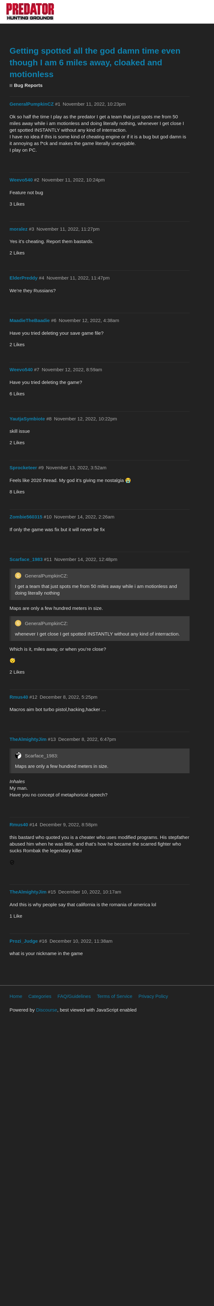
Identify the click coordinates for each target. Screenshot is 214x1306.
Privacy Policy (153, 996)
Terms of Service (114, 996)
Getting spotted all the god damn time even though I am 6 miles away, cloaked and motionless (95, 62)
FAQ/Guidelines (74, 996)
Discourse (46, 1009)
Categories (39, 996)
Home (16, 996)
